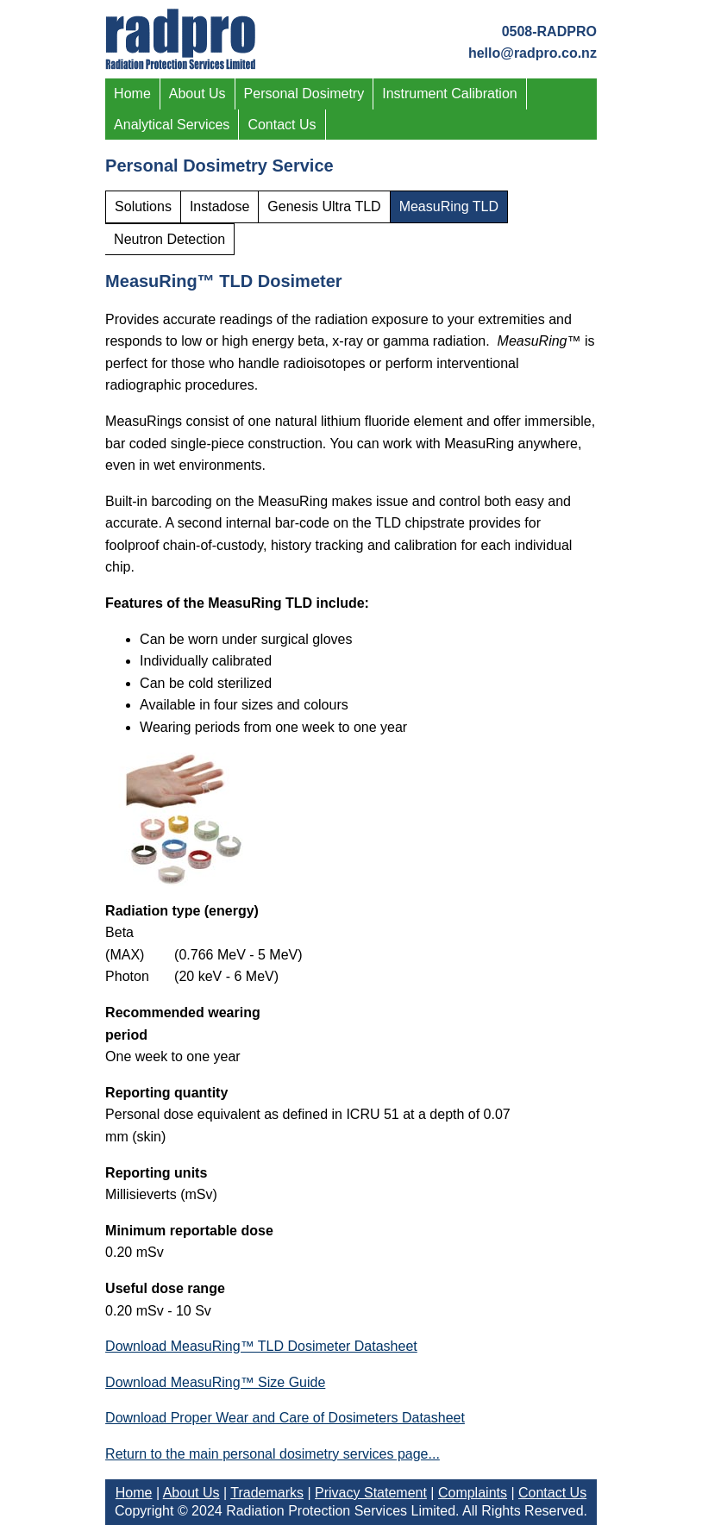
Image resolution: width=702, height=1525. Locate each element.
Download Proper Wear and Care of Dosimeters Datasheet (285, 1417)
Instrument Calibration (449, 93)
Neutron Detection (169, 239)
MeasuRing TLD (448, 206)
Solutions (143, 206)
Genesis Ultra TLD (323, 206)
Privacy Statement (371, 1492)
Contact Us (282, 124)
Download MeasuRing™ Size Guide (215, 1382)
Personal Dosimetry (304, 93)
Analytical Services (171, 124)
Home (132, 93)
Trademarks (267, 1492)
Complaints (472, 1492)
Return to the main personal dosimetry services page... (272, 1454)
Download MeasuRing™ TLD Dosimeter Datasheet (261, 1346)
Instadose (219, 206)
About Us (197, 93)
